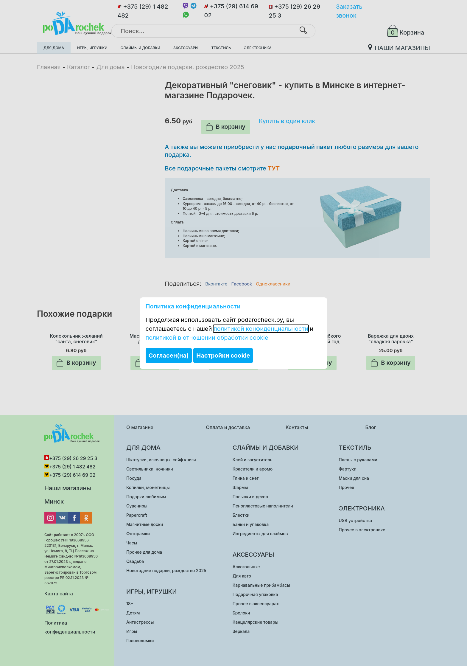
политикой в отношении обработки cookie (207, 337)
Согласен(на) (169, 355)
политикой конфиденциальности (261, 328)
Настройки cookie (223, 355)
